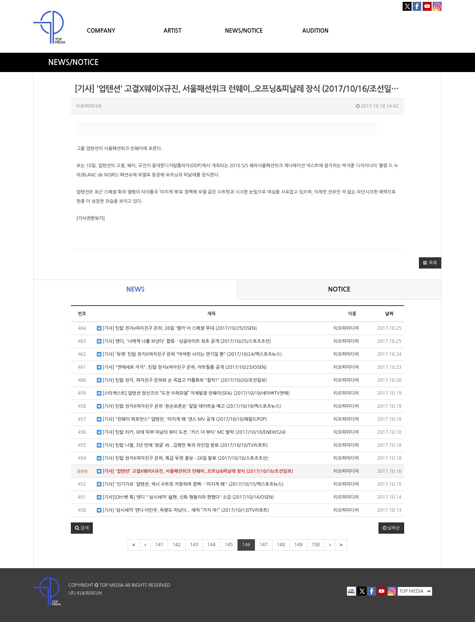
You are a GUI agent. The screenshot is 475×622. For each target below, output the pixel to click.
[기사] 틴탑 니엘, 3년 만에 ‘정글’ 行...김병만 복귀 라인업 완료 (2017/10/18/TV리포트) (182, 445)
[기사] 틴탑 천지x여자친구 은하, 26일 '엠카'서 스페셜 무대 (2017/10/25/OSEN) (177, 328)
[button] (430, 262)
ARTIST (172, 30)
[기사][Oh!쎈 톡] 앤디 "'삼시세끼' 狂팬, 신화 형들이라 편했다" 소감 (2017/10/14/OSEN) (185, 497)
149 (298, 545)
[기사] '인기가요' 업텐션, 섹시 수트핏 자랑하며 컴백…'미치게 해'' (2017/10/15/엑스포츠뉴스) (190, 484)
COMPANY (101, 30)
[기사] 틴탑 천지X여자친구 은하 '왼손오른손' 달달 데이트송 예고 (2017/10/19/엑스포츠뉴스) (189, 406)
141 (159, 545)
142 (177, 545)
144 (211, 545)
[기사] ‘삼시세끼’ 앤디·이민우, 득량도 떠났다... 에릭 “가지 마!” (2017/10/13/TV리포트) (183, 510)
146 (246, 545)
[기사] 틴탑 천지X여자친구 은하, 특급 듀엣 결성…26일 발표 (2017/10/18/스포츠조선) (182, 458)
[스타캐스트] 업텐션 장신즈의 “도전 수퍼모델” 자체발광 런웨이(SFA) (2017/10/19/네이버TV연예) (193, 393)
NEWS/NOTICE (244, 30)
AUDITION (315, 30)
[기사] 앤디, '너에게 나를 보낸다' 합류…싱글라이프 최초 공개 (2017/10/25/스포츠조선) (184, 341)
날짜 (389, 314)
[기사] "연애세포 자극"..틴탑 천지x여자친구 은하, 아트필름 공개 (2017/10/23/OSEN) (182, 367)
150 (316, 545)
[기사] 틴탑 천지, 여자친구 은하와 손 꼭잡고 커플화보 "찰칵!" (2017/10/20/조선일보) (182, 380)
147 (263, 545)
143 (194, 545)
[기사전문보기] (90, 218)
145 (229, 545)
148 (281, 545)
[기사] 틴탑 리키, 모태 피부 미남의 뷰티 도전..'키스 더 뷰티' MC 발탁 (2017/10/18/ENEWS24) (191, 432)
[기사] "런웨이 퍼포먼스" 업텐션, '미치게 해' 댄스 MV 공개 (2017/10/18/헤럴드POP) (182, 419)
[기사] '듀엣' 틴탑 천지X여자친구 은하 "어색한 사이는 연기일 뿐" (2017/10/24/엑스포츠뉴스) (189, 354)
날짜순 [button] (391, 528)
